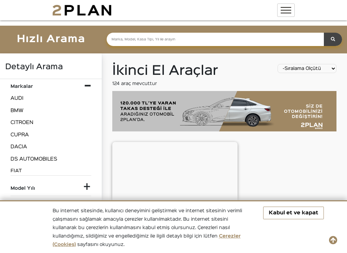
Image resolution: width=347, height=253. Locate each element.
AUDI (17, 98)
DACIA (19, 146)
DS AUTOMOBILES (34, 159)
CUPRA (20, 134)
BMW (17, 110)
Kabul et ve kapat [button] (293, 212)
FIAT (16, 171)
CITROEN (22, 122)
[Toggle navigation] (286, 10)
